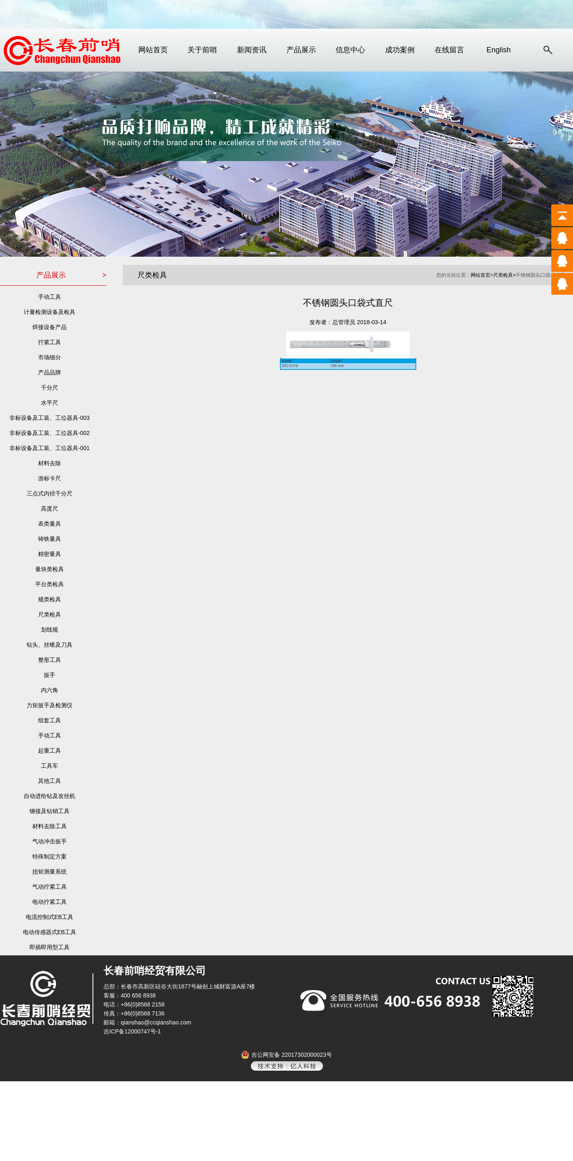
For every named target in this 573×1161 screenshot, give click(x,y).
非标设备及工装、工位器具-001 (49, 448)
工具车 (49, 765)
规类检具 (49, 599)
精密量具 (49, 554)
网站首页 (153, 50)
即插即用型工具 (49, 947)
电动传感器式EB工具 (50, 932)
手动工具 (49, 297)
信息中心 (350, 50)
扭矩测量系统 (49, 871)
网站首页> (482, 275)
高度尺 (49, 508)
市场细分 (49, 357)
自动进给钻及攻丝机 (49, 796)
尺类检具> (504, 275)
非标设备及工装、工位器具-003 (49, 418)
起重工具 (49, 750)
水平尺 (49, 402)
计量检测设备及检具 (49, 312)
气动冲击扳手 (49, 841)
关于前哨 (202, 50)
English (499, 50)
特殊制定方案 (49, 856)
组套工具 (49, 720)
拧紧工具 (49, 342)
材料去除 (49, 463)
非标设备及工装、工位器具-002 (49, 433)
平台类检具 (49, 584)
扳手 (49, 675)
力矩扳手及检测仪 (49, 705)
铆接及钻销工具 (49, 811)
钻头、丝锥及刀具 (49, 644)
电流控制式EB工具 (50, 917)
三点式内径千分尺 (49, 493)
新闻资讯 (251, 50)
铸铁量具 (49, 539)
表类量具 (49, 523)
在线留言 (449, 50)
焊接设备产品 (49, 327)
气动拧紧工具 (49, 886)
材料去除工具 (49, 826)
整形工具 (49, 660)
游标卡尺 (49, 478)
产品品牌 (49, 372)
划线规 (49, 629)
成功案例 (400, 50)
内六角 (49, 690)
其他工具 (49, 781)
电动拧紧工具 (49, 902)
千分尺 (49, 387)
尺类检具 (49, 614)
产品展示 (301, 50)
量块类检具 (49, 569)
